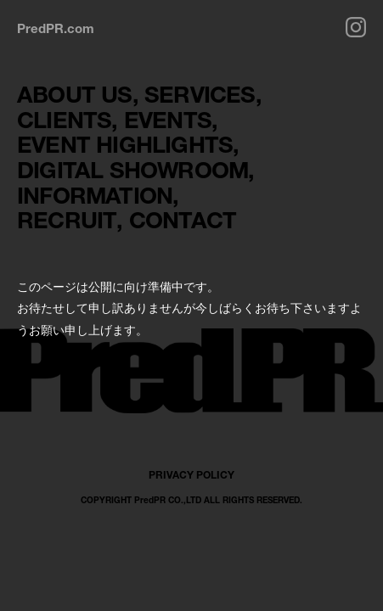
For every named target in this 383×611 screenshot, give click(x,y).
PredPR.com (55, 28)
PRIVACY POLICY (191, 474)
